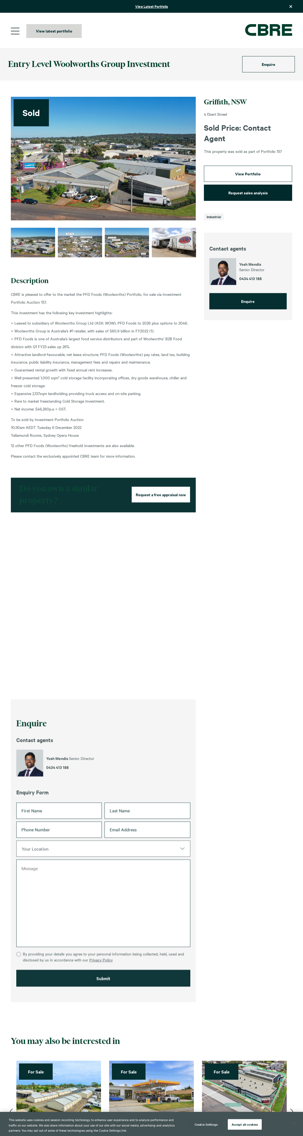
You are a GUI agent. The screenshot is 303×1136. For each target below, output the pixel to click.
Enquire (268, 64)
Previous (15, 158)
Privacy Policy (101, 996)
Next (191, 158)
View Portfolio (248, 173)
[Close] (294, 1123)
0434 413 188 (57, 792)
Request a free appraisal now (161, 519)
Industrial (214, 216)
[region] (151, 1124)
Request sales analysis (248, 192)
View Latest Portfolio (151, 6)
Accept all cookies (245, 1124)
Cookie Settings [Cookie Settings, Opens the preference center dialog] (206, 1124)
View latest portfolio (54, 31)
